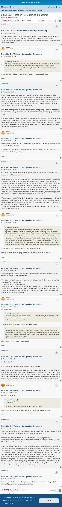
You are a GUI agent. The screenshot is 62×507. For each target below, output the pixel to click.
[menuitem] (12, 7)
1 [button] (57, 21)
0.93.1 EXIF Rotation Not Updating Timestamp (24, 15)
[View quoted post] (18, 61)
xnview (10, 17)
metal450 (9, 61)
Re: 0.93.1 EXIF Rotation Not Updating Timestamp (24, 31)
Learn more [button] (8, 503)
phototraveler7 (5, 24)
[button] (55, 21)
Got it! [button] (49, 501)
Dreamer (15, 17)
